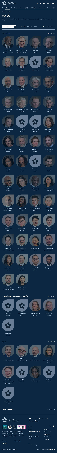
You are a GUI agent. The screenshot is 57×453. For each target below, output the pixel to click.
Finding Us (46, 439)
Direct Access (26, 8)
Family (15, 7)
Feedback (4, 443)
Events (48, 7)
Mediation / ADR (33, 8)
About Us (53, 8)
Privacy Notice (17, 441)
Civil (12, 7)
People (7, 7)
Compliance (5, 441)
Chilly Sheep (52, 449)
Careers (40, 7)
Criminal (20, 7)
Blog (45, 7)
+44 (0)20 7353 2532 (49, 3)
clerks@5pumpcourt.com (34, 431)
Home (3, 7)
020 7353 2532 (47, 431)
